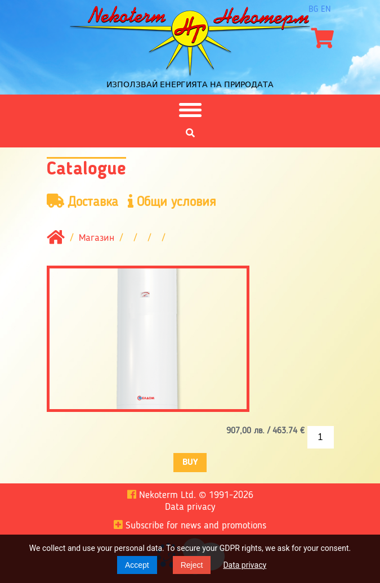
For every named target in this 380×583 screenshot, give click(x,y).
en (326, 9)
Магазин (96, 239)
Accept (137, 564)
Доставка (82, 201)
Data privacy (244, 564)
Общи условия (172, 201)
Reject (192, 564)
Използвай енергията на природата (190, 84)
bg (313, 9)
